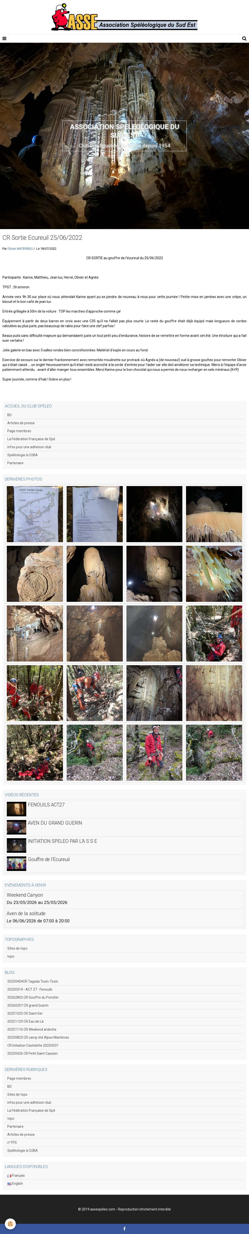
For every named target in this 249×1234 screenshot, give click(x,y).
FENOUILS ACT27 (46, 805)
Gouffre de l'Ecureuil (49, 859)
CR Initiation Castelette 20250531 (33, 1045)
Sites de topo (17, 948)
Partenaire (15, 463)
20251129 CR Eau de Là (25, 1021)
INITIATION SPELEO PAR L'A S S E (62, 841)
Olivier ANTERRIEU (20, 248)
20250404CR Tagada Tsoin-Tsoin (32, 981)
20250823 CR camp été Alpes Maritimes (38, 1037)
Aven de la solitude (26, 913)
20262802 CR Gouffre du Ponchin (33, 997)
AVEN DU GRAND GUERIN (55, 823)
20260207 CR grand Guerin (27, 1005)
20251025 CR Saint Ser (25, 1013)
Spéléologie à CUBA (22, 455)
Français (16, 1175)
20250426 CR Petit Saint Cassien (32, 1053)
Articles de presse (21, 423)
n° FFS (12, 1142)
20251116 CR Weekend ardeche (31, 1029)
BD (9, 415)
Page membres (19, 431)
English (15, 1183)
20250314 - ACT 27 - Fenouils (29, 989)
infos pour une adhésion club (29, 447)
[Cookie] (10, 1223)
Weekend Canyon (25, 895)
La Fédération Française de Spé (31, 439)
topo (10, 956)
